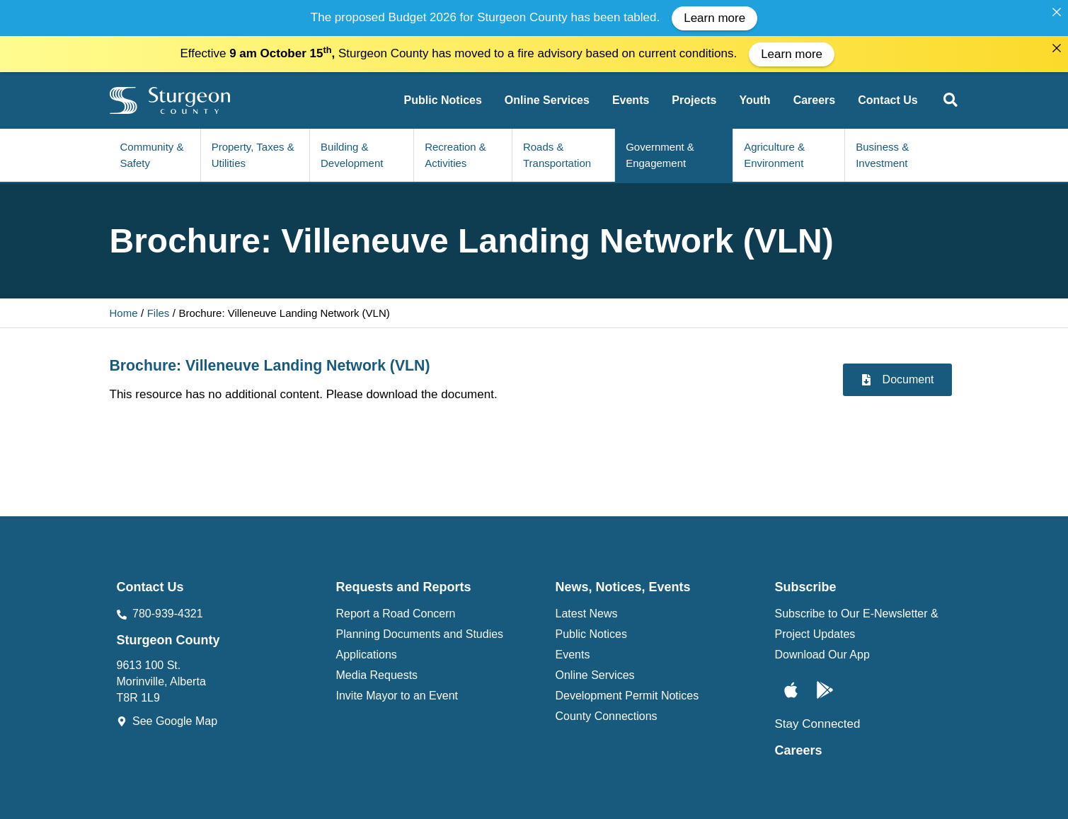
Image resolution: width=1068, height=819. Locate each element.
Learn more (714, 18)
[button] (951, 95)
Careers (798, 743)
